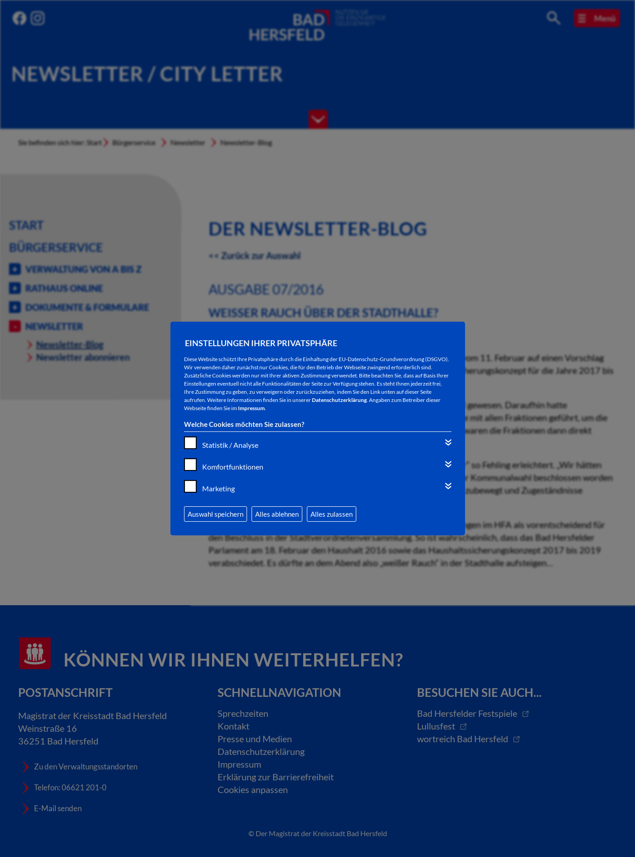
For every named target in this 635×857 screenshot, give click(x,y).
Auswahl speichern (215, 514)
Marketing (218, 488)
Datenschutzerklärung (339, 400)
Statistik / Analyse (230, 445)
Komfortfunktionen (232, 466)
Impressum (251, 408)
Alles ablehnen (277, 514)
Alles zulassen (331, 514)
